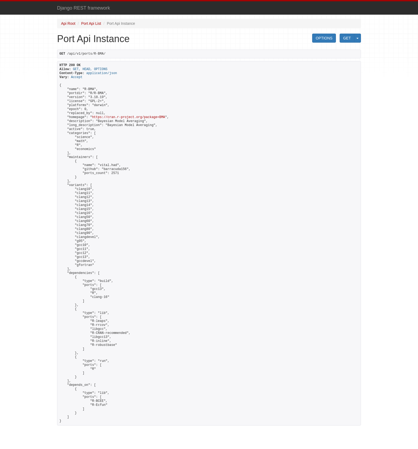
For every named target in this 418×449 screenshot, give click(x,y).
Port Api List (91, 23)
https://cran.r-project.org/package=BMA (128, 117)
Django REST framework (83, 8)
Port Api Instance (121, 23)
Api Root (68, 23)
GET (347, 38)
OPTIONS (324, 38)
